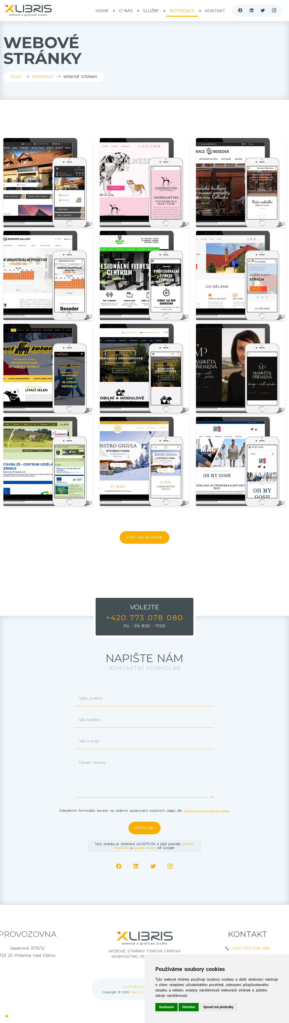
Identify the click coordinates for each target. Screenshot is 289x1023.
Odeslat (140, 828)
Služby (151, 10)
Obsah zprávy (96, 763)
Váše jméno (94, 699)
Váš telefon (93, 720)
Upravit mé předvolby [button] (218, 1007)
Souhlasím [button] (166, 1007)
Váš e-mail (93, 742)
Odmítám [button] (188, 1007)
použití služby (145, 848)
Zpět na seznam (140, 537)
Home (102, 10)
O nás (126, 10)
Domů (16, 77)
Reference (182, 10)
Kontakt (215, 10)
